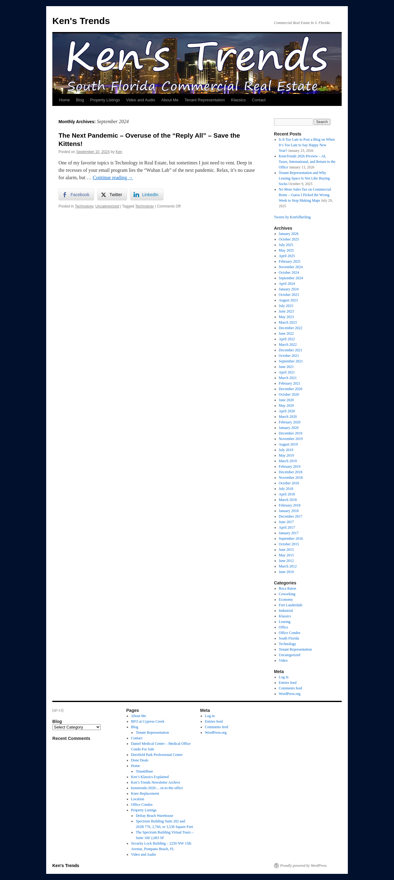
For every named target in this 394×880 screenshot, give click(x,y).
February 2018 (289, 505)
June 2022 (286, 333)
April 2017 (287, 527)
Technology (84, 206)
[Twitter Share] (112, 194)
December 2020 (290, 389)
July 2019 (286, 450)
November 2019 (291, 439)
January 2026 (289, 234)
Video (283, 660)
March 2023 (288, 322)
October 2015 (289, 544)
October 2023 (289, 295)
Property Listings (105, 100)
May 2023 (286, 317)
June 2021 (286, 367)
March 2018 (288, 500)
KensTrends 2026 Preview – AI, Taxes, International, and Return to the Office (307, 161)
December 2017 (290, 516)
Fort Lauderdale (291, 605)
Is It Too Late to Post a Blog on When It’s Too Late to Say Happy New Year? (307, 145)
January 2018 (289, 511)
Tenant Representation (205, 100)
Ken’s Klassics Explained (150, 777)
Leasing (285, 622)
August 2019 (288, 444)
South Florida (289, 638)
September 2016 (291, 538)
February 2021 (289, 383)
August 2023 (288, 300)
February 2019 (289, 466)
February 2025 (289, 261)
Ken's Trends (81, 21)
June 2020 (286, 400)
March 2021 (288, 378)
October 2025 (289, 239)
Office (283, 627)
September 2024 (291, 278)
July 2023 (286, 306)
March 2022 (288, 344)
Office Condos (289, 633)
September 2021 (291, 361)
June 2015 (286, 549)
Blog (80, 100)
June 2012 (286, 561)
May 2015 (286, 555)
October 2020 (289, 394)
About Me (170, 100)
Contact (259, 100)
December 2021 (290, 350)
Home (64, 100)
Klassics (238, 100)
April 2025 (287, 256)
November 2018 (291, 477)
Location (137, 799)
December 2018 (290, 472)
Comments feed (290, 688)
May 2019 (286, 455)
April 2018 (287, 494)
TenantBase (144, 771)
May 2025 (286, 250)
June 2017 (286, 522)
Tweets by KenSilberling (292, 217)
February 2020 (289, 422)
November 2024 (291, 267)
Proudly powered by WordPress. (304, 865)
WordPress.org (289, 694)
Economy (286, 599)
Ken (119, 152)
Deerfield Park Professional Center (157, 755)
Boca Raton (287, 588)
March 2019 (288, 461)
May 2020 (286, 405)
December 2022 (290, 328)
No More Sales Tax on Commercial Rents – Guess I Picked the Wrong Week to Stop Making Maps (305, 195)
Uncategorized (107, 206)
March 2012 (288, 566)
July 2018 (286, 488)
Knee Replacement (145, 793)
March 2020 (288, 416)
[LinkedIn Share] (146, 194)
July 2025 (286, 245)
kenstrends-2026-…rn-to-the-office (157, 788)
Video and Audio (140, 100)
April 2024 (287, 283)
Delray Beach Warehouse (154, 815)
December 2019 (290, 433)
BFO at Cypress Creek (147, 721)
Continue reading (113, 177)
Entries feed (288, 682)
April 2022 (287, 339)
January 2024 (289, 289)
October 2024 (289, 272)
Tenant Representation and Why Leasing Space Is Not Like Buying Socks (304, 178)
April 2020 (287, 411)
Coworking (287, 594)
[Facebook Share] (76, 194)
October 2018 (289, 483)
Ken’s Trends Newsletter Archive (155, 782)
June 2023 (286, 311)
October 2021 (289, 355)
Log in (284, 677)
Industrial (286, 610)
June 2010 (286, 572)
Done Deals (139, 760)
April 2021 (287, 372)
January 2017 (289, 533)
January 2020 (289, 428)
